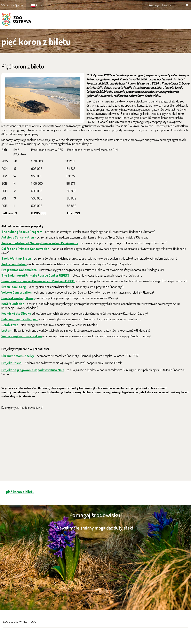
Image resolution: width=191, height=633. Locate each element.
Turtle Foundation (14, 264)
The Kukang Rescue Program (21, 232)
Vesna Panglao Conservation (21, 336)
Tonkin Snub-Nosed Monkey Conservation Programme (39, 243)
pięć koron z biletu (20, 491)
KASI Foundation (12, 304)
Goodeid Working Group (18, 298)
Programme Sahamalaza (19, 270)
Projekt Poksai (11, 363)
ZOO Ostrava (16, 20)
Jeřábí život (9, 325)
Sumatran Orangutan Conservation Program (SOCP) (38, 281)
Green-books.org (13, 287)
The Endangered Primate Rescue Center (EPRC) (35, 275)
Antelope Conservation (17, 237)
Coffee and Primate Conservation (25, 249)
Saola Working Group (16, 258)
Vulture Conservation (16, 292)
